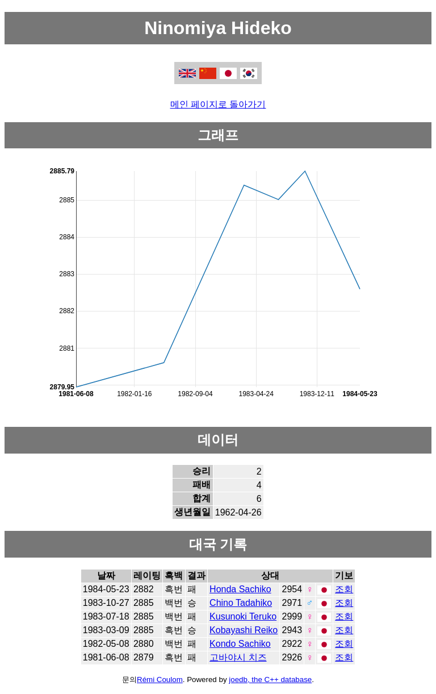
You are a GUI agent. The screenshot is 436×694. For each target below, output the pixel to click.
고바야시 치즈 (237, 657)
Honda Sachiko (240, 589)
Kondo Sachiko (240, 644)
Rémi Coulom (160, 679)
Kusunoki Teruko (242, 616)
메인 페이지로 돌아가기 (218, 104)
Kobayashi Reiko (243, 630)
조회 (344, 589)
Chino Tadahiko (240, 603)
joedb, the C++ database (270, 679)
